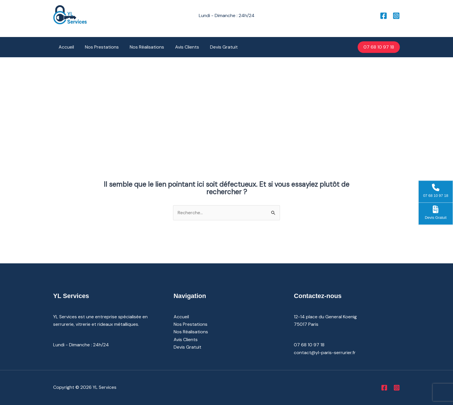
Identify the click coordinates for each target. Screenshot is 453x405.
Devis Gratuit (216, 47)
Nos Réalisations (142, 47)
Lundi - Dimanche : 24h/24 (81, 345)
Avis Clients (181, 47)
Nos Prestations (99, 47)
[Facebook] (383, 15)
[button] (379, 47)
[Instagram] (396, 15)
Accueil (65, 47)
